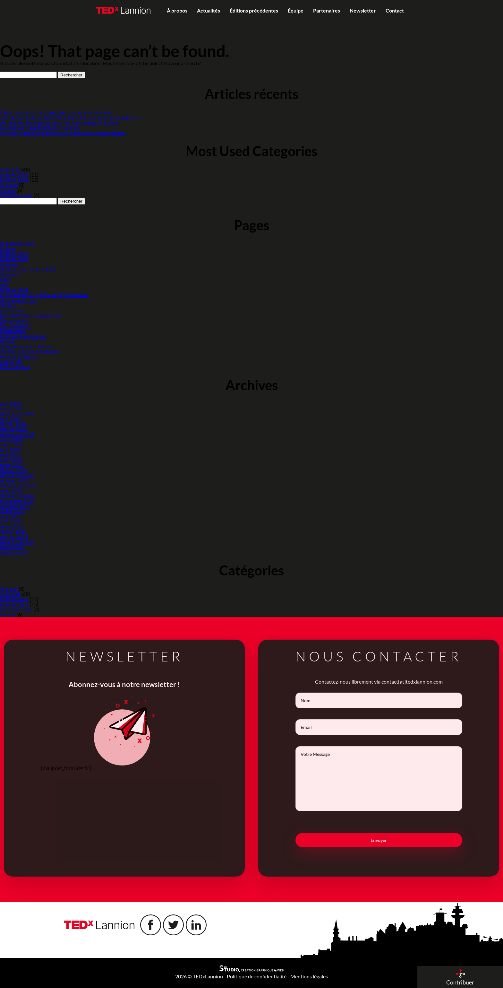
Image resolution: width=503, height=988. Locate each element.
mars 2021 (11, 526)
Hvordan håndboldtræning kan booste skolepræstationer (63, 133)
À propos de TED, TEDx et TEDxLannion (44, 295)
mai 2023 (10, 454)
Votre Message (387, 778)
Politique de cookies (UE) (27, 269)
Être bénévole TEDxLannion (31, 315)
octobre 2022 (15, 480)
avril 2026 (11, 408)
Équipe (295, 10)
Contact (395, 10)
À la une (9, 185)
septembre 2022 (18, 485)
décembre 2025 (17, 413)
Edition (8, 249)
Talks (5, 279)
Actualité (10, 169)
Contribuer (12, 310)
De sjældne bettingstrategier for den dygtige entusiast (59, 122)
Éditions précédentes (254, 10)
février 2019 (13, 552)
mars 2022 (11, 490)
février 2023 (13, 470)
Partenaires (326, 10)
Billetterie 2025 (17, 243)
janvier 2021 (14, 537)
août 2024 (11, 439)
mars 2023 (11, 465)
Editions (9, 264)
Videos (7, 190)
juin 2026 (10, 403)
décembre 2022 (17, 475)
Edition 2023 (14, 254)
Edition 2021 (14, 180)
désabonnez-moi (18, 300)
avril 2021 (11, 521)
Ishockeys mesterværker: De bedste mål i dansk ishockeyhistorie (70, 117)
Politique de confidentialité (30, 351)
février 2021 (13, 532)
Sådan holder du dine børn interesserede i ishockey (55, 112)
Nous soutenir (15, 326)
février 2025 (13, 424)
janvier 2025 (14, 429)
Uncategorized (16, 195)
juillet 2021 (12, 511)
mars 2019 (11, 547)
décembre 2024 (17, 434)
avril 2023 (11, 460)
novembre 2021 (17, 501)
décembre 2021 (17, 496)
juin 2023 (10, 449)
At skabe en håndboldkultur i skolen (39, 128)
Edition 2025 (14, 174)
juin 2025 (10, 418)
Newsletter (363, 10)
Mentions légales (19, 357)
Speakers (10, 274)
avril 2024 (11, 444)
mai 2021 (10, 516)
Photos (8, 305)
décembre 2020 (17, 542)
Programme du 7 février (26, 346)
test (4, 285)
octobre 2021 (15, 506)
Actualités (208, 10)
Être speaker (14, 321)
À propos (177, 10)
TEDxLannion (15, 367)
